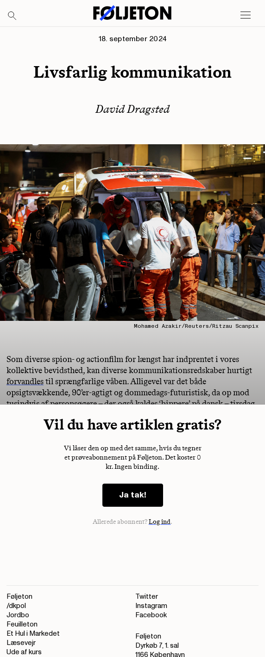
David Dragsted (132, 109)
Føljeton (19, 597)
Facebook (151, 615)
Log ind (160, 522)
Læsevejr (21, 643)
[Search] (12, 16)
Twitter (146, 597)
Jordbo (17, 615)
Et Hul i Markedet (33, 634)
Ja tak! (132, 495)
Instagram (151, 606)
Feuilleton (22, 624)
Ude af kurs (24, 652)
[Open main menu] (246, 15)
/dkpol (16, 606)
